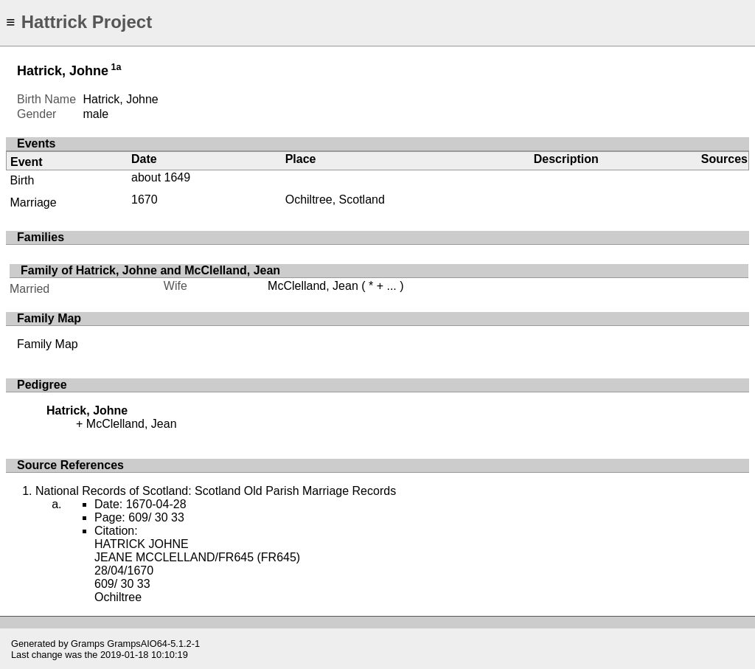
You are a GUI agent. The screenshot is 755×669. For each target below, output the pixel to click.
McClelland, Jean (313, 286)
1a (116, 67)
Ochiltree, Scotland (335, 199)
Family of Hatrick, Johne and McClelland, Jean (150, 270)
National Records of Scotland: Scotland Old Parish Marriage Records (215, 491)
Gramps (88, 643)
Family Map (47, 344)
